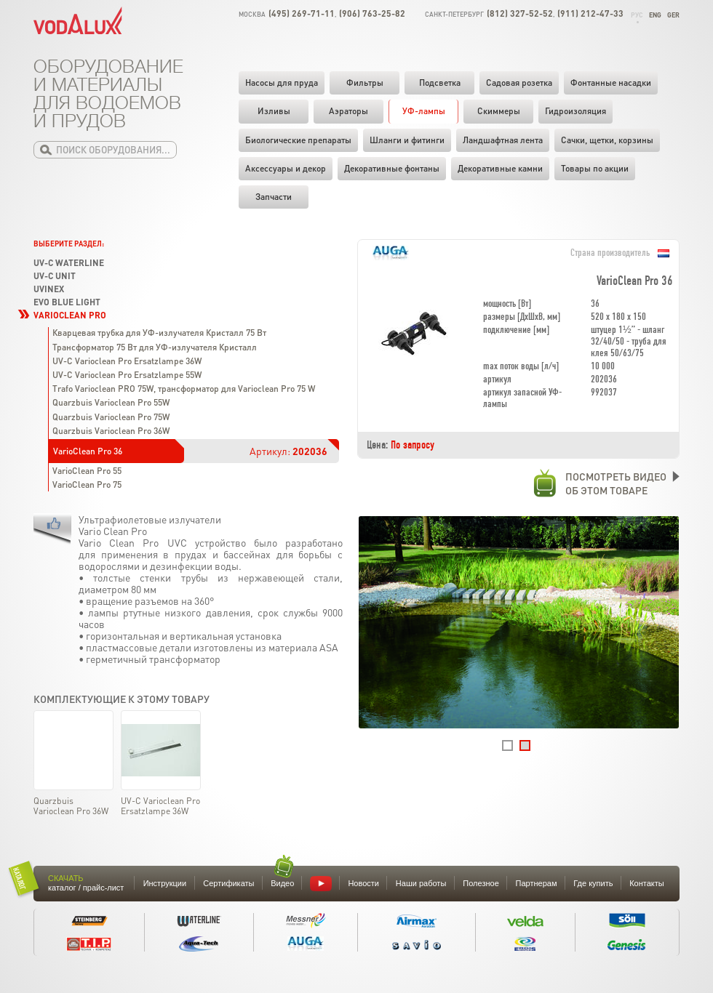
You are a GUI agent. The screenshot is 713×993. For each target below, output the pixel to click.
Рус (637, 15)
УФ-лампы (423, 110)
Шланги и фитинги (407, 139)
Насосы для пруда (281, 82)
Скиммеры (498, 110)
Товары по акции (595, 168)
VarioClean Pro (69, 315)
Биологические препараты (298, 139)
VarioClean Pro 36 (87, 451)
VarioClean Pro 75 (87, 484)
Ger (673, 15)
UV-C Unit (54, 275)
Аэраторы (348, 110)
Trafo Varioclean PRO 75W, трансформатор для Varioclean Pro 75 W (183, 388)
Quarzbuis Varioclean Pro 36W (111, 430)
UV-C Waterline (68, 262)
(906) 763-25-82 (372, 13)
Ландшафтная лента (503, 139)
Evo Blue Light (66, 302)
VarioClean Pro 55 (87, 470)
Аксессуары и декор (285, 168)
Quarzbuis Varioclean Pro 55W (111, 402)
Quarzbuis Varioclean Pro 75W (111, 416)
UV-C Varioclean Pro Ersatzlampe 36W (127, 360)
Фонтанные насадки (610, 82)
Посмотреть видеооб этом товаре (599, 483)
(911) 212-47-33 (590, 13)
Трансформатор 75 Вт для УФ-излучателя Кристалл (154, 347)
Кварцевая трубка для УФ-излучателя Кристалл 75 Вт (159, 332)
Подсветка (440, 82)
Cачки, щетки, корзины (607, 139)
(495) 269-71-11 (301, 13)
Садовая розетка (519, 82)
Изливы (274, 110)
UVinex (48, 289)
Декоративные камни (500, 168)
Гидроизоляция (575, 110)
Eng (655, 15)
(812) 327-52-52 (520, 13)
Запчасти (273, 196)
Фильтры (364, 82)
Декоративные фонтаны (391, 168)
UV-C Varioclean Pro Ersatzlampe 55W (127, 374)
